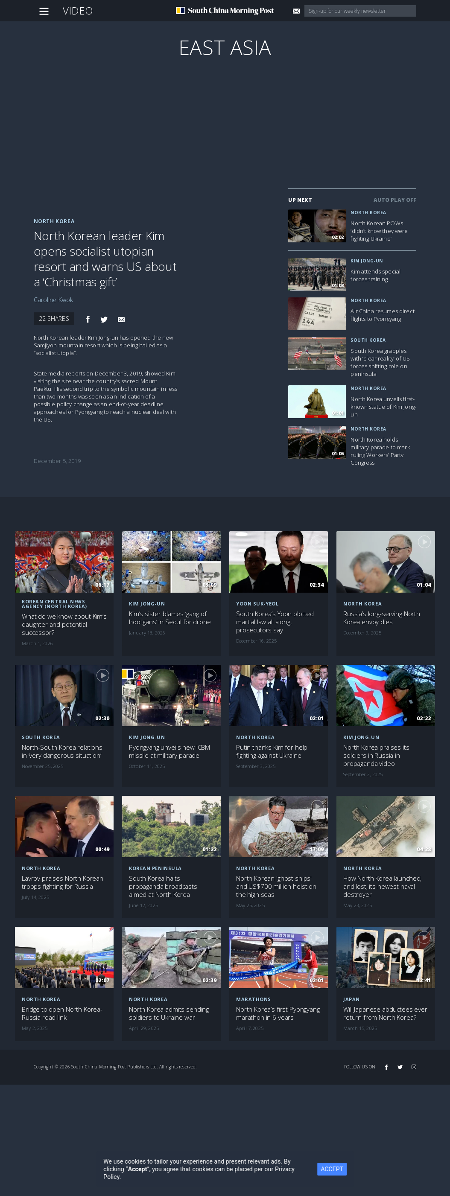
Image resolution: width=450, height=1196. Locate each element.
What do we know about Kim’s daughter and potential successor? (64, 624)
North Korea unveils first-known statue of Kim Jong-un (383, 406)
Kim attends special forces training (375, 275)
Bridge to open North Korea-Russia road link (62, 1013)
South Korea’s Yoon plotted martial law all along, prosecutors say (275, 622)
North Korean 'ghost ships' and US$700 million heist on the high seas (276, 886)
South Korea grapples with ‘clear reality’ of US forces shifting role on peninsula (380, 362)
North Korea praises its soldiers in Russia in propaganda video (376, 755)
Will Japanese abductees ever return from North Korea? (385, 1013)
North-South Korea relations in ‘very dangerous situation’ (62, 751)
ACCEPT (332, 1169)
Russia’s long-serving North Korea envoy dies (381, 618)
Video (78, 10)
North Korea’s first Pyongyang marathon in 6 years (278, 1013)
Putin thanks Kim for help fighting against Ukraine (271, 751)
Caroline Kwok (53, 300)
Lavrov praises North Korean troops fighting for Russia (62, 882)
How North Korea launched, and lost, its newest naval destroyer (382, 886)
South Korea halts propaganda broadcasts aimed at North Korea (163, 886)
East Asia (224, 47)
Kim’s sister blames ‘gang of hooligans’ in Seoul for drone (170, 618)
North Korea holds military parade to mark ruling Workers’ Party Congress (380, 451)
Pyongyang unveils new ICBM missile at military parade (169, 751)
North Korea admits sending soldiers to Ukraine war (169, 1013)
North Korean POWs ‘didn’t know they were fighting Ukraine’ (379, 230)
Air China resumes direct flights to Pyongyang (382, 315)
